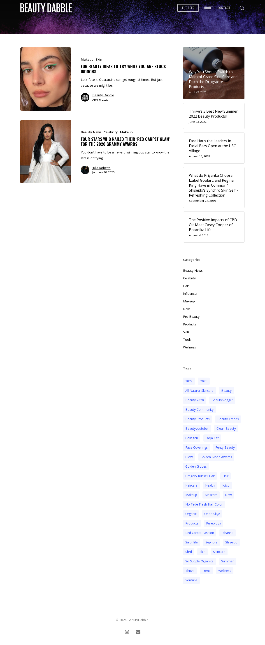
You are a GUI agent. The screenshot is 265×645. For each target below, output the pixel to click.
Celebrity (111, 132)
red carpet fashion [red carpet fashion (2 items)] (199, 533)
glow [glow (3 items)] (189, 457)
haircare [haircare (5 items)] (191, 485)
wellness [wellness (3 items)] (224, 570)
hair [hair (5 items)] (225, 476)
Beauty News (91, 132)
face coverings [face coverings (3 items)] (196, 447)
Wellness (189, 347)
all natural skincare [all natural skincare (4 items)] (199, 390)
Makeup (87, 59)
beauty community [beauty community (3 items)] (199, 409)
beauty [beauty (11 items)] (226, 390)
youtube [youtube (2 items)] (191, 580)
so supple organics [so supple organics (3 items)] (199, 561)
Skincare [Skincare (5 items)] (219, 552)
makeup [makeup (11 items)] (191, 495)
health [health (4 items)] (210, 485)
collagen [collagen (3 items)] (191, 438)
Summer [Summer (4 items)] (227, 561)
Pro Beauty (191, 316)
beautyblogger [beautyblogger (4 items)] (222, 400)
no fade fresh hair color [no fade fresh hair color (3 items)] (204, 504)
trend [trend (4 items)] (206, 570)
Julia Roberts (101, 168)
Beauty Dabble (103, 95)
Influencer (190, 293)
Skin (99, 59)
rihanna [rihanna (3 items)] (227, 533)
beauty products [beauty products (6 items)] (197, 419)
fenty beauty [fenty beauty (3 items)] (225, 447)
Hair (186, 286)
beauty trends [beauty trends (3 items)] (228, 419)
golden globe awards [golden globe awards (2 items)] (216, 457)
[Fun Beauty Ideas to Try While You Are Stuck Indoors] (45, 79)
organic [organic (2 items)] (191, 514)
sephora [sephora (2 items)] (211, 542)
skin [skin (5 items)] (202, 552)
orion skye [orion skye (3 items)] (212, 514)
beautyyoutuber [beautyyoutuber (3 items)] (197, 428)
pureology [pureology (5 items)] (213, 523)
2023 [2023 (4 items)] (203, 381)
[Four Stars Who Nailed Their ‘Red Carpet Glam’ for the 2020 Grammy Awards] (45, 151)
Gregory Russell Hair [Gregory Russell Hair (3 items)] (200, 476)
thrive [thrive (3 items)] (189, 570)
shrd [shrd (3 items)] (188, 552)
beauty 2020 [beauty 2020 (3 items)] (194, 400)
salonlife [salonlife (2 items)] (191, 542)
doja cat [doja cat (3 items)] (212, 438)
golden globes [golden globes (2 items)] (196, 466)
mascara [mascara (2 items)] (211, 495)
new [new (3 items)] (228, 495)
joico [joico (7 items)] (226, 485)
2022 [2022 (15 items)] (189, 381)
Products (189, 324)
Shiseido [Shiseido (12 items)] (231, 542)
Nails (186, 309)
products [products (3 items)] (191, 523)
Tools (187, 339)
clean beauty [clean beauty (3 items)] (226, 428)
